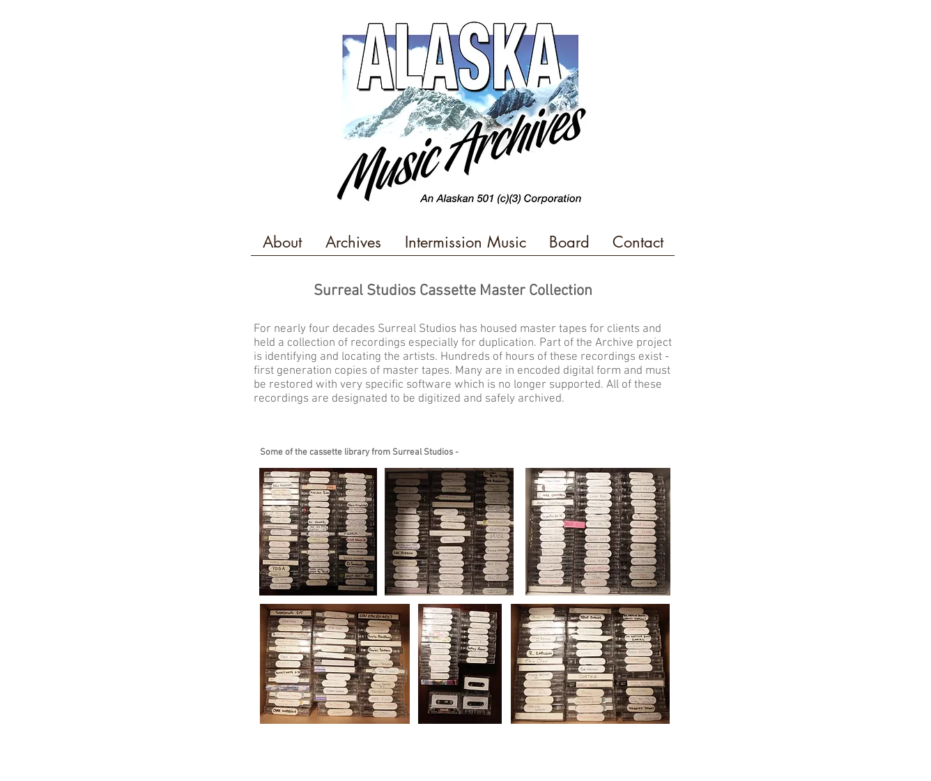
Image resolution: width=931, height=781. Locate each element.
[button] (282, 246)
